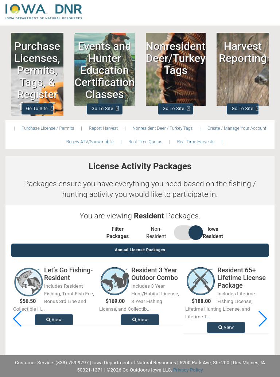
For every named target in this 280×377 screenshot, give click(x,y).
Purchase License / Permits (48, 128)
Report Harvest (103, 128)
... (43, 309)
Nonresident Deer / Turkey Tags (163, 128)
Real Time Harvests (195, 141)
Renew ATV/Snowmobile (90, 141)
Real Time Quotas (145, 141)
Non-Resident (156, 232)
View (54, 319)
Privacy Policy (188, 370)
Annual (140, 250)
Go (39, 108)
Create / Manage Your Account (236, 128)
